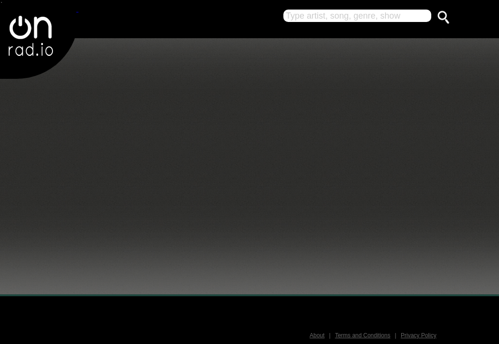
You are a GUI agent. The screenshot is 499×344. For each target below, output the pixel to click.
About (317, 335)
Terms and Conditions (362, 335)
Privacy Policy (419, 335)
